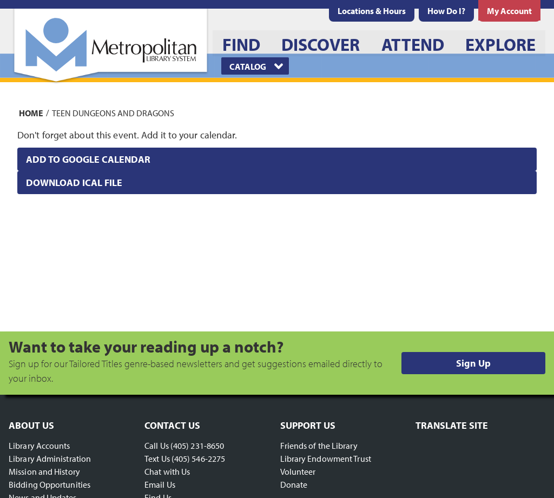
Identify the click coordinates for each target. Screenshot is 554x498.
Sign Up (473, 363)
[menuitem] (371, 11)
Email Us (159, 484)
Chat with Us (167, 471)
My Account (509, 10)
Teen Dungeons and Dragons (113, 112)
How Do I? (446, 10)
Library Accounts (39, 445)
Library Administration (50, 458)
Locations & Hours (372, 10)
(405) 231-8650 (197, 445)
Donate (294, 484)
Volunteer (298, 471)
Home (31, 112)
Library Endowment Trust (325, 458)
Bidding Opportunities (49, 484)
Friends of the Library (319, 445)
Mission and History (44, 471)
